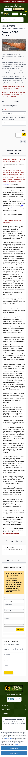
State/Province (8, 604)
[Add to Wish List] (21, 141)
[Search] (25, 19)
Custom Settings (14, 753)
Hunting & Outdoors (10, 25)
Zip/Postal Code (8, 610)
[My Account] (21, 14)
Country (6, 597)
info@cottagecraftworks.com (11, 533)
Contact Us (15, 14)
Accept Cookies (14, 748)
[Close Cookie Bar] (26, 732)
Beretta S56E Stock (20, 28)
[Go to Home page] (7, 14)
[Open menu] (2, 14)
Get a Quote (20, 629)
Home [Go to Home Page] (3, 25)
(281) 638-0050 (17, 694)
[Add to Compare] (24, 141)
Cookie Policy (8, 738)
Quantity (6, 618)
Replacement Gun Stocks (9, 26)
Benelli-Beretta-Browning (9, 28)
